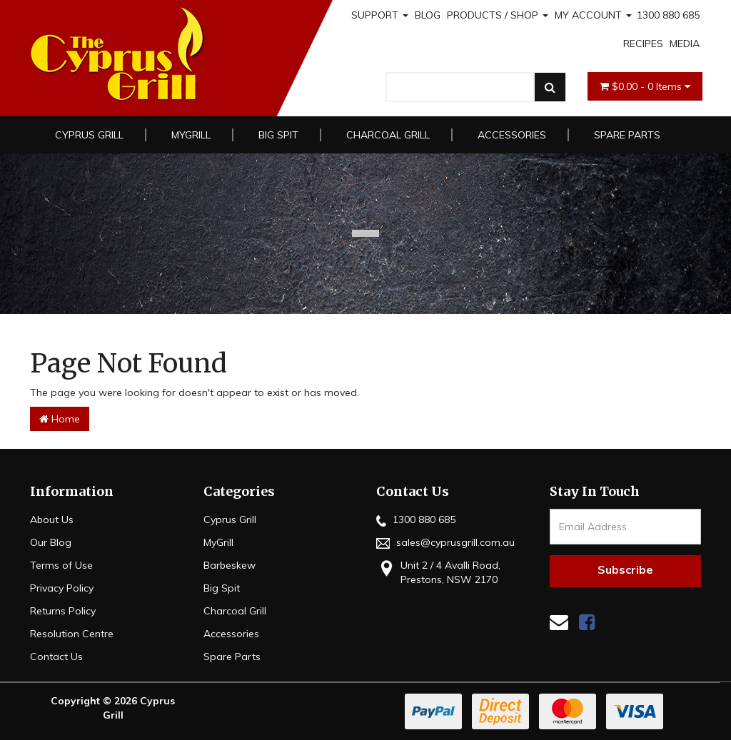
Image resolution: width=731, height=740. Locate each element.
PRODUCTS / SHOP (497, 15)
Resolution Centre (72, 633)
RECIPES (643, 43)
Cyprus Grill (89, 134)
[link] (587, 622)
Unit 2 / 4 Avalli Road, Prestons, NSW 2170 (438, 572)
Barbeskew (229, 565)
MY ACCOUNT (593, 15)
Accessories (512, 134)
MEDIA (685, 43)
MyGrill (191, 134)
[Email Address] (626, 526)
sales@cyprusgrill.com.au (445, 542)
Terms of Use (61, 565)
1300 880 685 (668, 15)
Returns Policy (63, 610)
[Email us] (559, 622)
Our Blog (50, 542)
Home (59, 418)
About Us (52, 519)
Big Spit (278, 134)
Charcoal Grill (388, 134)
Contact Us (56, 656)
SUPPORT (379, 15)
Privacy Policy (62, 588)
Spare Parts (627, 134)
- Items (645, 86)
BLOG (427, 15)
